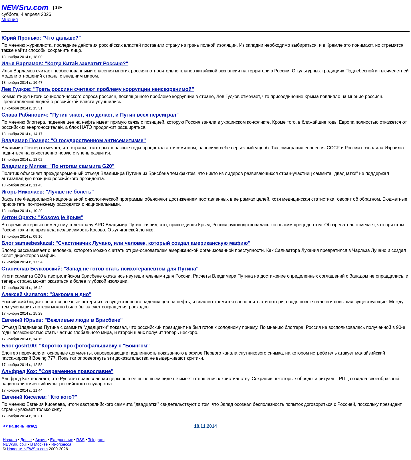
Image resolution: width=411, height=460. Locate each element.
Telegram (96, 439)
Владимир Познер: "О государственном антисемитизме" (73, 140)
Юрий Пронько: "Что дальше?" (41, 38)
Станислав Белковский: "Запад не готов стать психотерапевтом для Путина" (99, 269)
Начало (10, 439)
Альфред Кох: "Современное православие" (57, 371)
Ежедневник (61, 439)
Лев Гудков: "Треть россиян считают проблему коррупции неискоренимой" (97, 89)
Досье (26, 439)
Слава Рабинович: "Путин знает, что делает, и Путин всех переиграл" (90, 115)
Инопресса (61, 444)
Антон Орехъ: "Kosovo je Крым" (42, 217)
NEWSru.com (25, 7)
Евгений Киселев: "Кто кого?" (39, 397)
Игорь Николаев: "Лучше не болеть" (47, 192)
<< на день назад (20, 426)
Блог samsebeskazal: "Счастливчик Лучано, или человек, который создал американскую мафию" (125, 243)
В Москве (39, 444)
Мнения (9, 19)
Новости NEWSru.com (27, 449)
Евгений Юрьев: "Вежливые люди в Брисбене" (62, 320)
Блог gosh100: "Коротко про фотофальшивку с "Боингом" (75, 346)
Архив (41, 439)
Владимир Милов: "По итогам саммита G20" (57, 166)
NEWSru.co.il (15, 444)
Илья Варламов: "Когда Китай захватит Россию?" (64, 63)
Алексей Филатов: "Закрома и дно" (46, 294)
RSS (80, 439)
